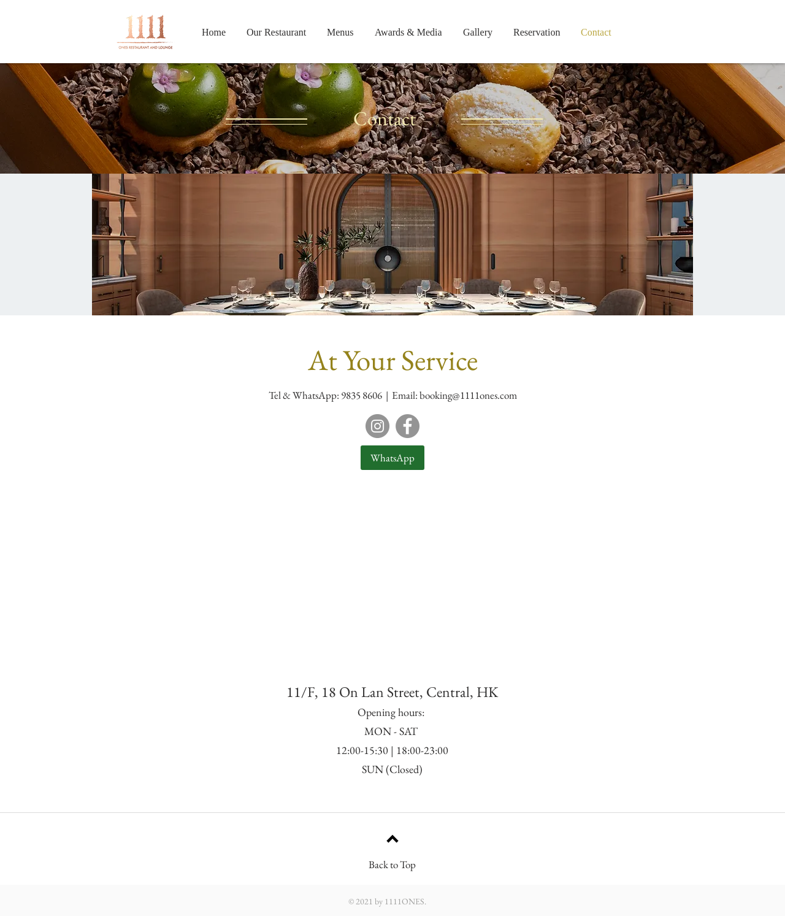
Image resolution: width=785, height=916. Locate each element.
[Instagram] (377, 426)
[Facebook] (407, 426)
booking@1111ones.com (468, 395)
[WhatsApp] (392, 457)
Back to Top (392, 864)
